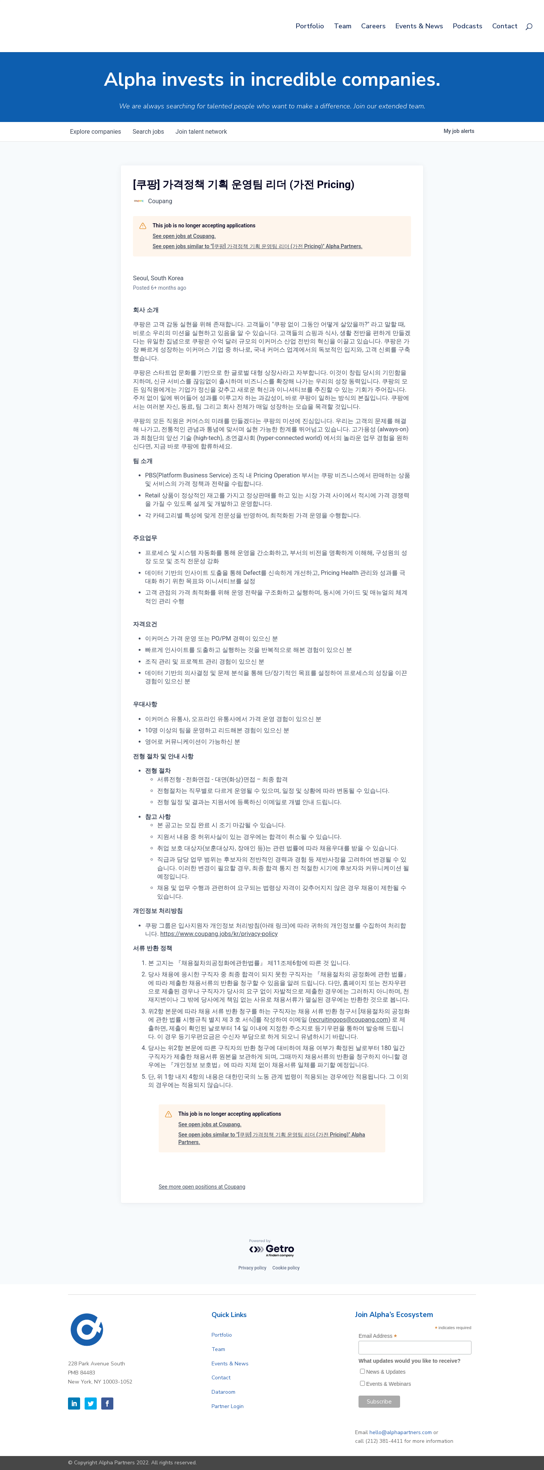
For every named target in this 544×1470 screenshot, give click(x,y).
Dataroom (223, 1392)
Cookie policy (286, 1268)
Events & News (419, 27)
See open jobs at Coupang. (184, 236)
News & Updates (385, 1372)
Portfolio (310, 27)
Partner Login (228, 1406)
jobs (149, 131)
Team (342, 27)
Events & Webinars (388, 1384)
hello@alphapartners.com (400, 1432)
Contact (505, 27)
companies (95, 131)
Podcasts (467, 27)
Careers (373, 27)
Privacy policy (252, 1268)
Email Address (378, 1336)
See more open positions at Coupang (202, 1187)
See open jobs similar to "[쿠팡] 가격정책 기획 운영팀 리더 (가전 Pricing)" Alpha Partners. (258, 246)
